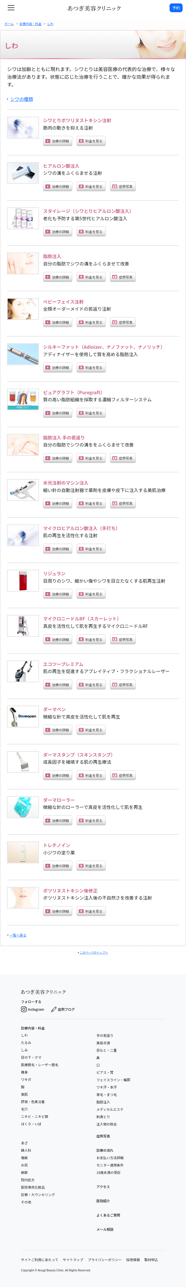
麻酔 (24, 1172)
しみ (24, 1049)
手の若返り (104, 1035)
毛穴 (24, 1109)
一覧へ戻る (17, 935)
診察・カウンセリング (38, 1194)
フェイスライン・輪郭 (113, 1079)
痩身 (24, 1072)
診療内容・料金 (33, 1028)
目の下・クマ (31, 1057)
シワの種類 (21, 99)
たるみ (26, 1042)
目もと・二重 (106, 1050)
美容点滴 (103, 1042)
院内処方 (28, 1179)
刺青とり (103, 1116)
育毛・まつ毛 (106, 1094)
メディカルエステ (109, 1109)
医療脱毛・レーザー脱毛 (39, 1064)
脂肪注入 (103, 1101)
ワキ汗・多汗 (106, 1087)
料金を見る (90, 140)
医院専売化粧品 (33, 1187)
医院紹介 (103, 1200)
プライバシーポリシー (105, 1259)
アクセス (103, 1186)
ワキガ (26, 1079)
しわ (24, 1035)
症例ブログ (63, 1009)
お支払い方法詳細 (110, 1157)
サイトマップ (73, 1259)
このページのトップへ (94, 952)
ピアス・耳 (104, 1072)
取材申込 (151, 1259)
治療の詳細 (57, 140)
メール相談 (104, 1229)
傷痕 (24, 1157)
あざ (24, 1142)
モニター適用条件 (110, 1165)
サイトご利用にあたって (39, 1259)
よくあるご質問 (108, 1215)
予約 (176, 8)
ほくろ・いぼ (31, 1123)
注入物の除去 (106, 1124)
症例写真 (122, 186)
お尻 (24, 1165)
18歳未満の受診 (108, 1172)
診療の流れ (104, 1150)
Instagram (32, 1009)
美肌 (24, 1094)
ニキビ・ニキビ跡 (34, 1116)
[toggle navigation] (11, 7)
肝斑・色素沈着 (33, 1101)
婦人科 (26, 1150)
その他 (26, 1201)
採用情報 (133, 1259)
